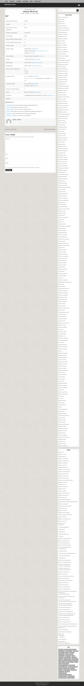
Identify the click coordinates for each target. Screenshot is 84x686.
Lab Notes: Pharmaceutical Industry (65, 613)
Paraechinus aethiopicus (63, 200)
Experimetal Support (63, 527)
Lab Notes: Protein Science (63, 621)
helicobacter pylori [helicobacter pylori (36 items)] (63, 665)
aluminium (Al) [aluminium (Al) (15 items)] (68, 651)
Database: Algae (61, 456)
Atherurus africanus (62, 260)
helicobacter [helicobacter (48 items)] (65, 663)
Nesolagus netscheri (62, 430)
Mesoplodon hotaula (62, 90)
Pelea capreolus (61, 40)
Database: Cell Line (62, 473)
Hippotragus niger (62, 155)
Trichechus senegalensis (63, 105)
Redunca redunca (62, 43)
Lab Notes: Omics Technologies (64, 611)
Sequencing (61, 557)
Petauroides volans (62, 204)
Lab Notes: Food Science (63, 578)
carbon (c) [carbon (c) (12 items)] (68, 655)
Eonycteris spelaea (62, 264)
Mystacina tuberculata (62, 103)
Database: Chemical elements (30, 9)
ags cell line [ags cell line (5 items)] (61, 651)
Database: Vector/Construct (63, 518)
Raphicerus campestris (63, 34)
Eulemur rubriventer (62, 139)
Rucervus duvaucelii (62, 348)
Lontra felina (61, 131)
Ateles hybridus (61, 142)
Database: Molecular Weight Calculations (66, 501)
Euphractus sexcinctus (63, 217)
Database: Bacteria (62, 467)
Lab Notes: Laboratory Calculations (65, 596)
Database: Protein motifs (63, 512)
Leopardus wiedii (61, 224)
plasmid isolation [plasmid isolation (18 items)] (62, 673)
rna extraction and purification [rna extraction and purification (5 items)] (65, 674)
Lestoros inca (61, 389)
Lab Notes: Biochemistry (63, 542)
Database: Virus (61, 521)
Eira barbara (61, 221)
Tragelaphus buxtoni (62, 170)
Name (6, 154)
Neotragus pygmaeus (62, 161)
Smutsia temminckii (62, 232)
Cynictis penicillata (62, 333)
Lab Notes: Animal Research (64, 538)
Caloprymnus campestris (63, 55)
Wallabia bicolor (61, 180)
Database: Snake (61, 516)
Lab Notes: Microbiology (63, 600)
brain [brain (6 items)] (67, 654)
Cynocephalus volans (62, 236)
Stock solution (62, 639)
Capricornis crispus (62, 25)
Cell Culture (61, 548)
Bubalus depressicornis (63, 394)
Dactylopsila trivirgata (62, 206)
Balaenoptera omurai (62, 297)
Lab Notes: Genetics (62, 582)
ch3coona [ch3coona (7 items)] (61, 657)
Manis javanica (61, 411)
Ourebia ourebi (61, 23)
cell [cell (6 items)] (73, 655)
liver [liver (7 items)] (60, 668)
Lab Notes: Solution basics (64, 569)
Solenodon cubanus (62, 368)
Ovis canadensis (61, 376)
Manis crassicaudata (62, 234)
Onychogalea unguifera (63, 75)
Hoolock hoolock (61, 320)
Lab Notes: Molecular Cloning (65, 605)
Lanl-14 (32, 53)
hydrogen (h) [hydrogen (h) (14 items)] (72, 665)
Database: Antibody (62, 462)
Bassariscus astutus (62, 331)
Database (60, 452)
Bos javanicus (61, 396)
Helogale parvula (61, 335)
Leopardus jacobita (62, 316)
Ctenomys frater (61, 417)
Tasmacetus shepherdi (63, 295)
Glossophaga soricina (62, 269)
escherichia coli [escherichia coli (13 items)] (69, 662)
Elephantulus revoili (62, 81)
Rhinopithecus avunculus (63, 323)
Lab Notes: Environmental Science (65, 576)
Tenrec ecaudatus (62, 189)
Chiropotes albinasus (62, 301)
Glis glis (60, 407)
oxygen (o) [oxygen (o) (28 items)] (61, 671)
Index (31, 1)
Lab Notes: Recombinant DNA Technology (66, 623)
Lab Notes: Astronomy (62, 540)
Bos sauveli (60, 398)
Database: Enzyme (62, 486)
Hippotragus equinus (62, 157)
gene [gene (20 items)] (76, 662)
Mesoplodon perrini (62, 111)
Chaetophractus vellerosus (63, 415)
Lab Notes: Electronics (63, 594)
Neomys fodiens (61, 379)
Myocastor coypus (62, 419)
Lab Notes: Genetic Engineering (64, 580)
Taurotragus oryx (61, 152)
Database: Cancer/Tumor (63, 469)
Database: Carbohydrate (63, 471)
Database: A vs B (61, 454)
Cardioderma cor (61, 441)
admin (23, 13)
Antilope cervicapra (62, 146)
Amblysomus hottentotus (63, 88)
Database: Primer (61, 510)
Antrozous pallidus (62, 275)
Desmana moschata (62, 366)
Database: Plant (61, 508)
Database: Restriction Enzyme (64, 514)
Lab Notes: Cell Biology (63, 564)
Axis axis (60, 351)
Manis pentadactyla (62, 413)
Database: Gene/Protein (63, 493)
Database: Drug (61, 484)
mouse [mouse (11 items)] (60, 670)
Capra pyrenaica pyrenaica (63, 30)
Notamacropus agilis (62, 183)
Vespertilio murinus (62, 101)
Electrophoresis (62, 551)
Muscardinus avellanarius (63, 239)
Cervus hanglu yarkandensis (64, 60)
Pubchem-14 (37, 92)
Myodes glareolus (62, 400)
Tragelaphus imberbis (62, 178)
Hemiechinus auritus (62, 383)
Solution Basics (61, 641)
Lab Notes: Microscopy (63, 555)
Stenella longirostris (62, 122)
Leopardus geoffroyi (62, 318)
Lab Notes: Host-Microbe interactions (66, 601)
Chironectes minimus (62, 387)
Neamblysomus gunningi (63, 86)
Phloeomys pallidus (62, 426)
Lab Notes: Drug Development (65, 615)
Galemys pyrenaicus (62, 195)
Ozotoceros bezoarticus (63, 17)
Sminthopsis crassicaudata (63, 245)
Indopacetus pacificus (62, 107)
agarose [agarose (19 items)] (61, 649)
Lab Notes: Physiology (62, 617)
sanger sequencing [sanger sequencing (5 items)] (63, 676)
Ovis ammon (61, 342)
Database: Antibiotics (62, 460)
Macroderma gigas (62, 443)
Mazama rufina (61, 19)
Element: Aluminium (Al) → (50, 129)
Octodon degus (61, 402)
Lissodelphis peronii (62, 127)
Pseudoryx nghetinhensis (63, 424)
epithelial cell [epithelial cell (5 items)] (62, 662)
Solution (61, 637)
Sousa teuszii (61, 284)
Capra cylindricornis (62, 32)
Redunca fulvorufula (62, 47)
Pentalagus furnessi (62, 355)
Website (7, 163)
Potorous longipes (62, 66)
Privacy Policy (37, 1)
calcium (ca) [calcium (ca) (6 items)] (61, 655)
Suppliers (61, 531)
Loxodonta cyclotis (62, 359)
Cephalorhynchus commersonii (64, 282)
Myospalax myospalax (62, 254)
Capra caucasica (61, 372)
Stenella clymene (61, 144)
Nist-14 (45, 51)
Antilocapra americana (63, 148)
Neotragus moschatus (62, 163)
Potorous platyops (62, 53)
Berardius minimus (62, 94)
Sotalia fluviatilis (61, 286)
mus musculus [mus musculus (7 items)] (67, 670)
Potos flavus (60, 329)
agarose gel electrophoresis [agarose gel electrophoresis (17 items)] (70, 649)
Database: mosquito (62, 503)
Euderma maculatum (62, 273)
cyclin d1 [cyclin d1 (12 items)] (74, 657)
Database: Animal (62, 458)
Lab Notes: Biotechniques (63, 547)
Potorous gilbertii (61, 58)
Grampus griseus (61, 432)
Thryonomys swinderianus (63, 208)
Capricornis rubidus (62, 49)
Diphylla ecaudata (62, 439)
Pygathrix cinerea (62, 325)
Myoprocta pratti (61, 211)
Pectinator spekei (61, 241)
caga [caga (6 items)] (71, 654)
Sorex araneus (61, 381)
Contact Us (12, 1)
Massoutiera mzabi (62, 230)
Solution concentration (63, 643)
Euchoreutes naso (62, 404)
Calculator (61, 597)
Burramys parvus (62, 202)
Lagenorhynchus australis (63, 288)
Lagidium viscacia (62, 213)
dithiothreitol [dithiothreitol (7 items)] (75, 659)
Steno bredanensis (62, 129)
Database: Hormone (62, 495)
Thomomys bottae (62, 228)
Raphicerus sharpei (62, 36)
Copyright (19, 1)
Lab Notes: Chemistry (62, 568)
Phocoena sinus (61, 310)
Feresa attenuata (61, 120)
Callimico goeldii (61, 303)
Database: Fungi (61, 491)
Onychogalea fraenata (62, 79)
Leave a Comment (36, 13)
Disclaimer (25, 1)
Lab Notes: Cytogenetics (63, 571)
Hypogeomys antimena (63, 428)
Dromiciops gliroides (62, 391)
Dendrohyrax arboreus (63, 361)
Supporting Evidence (63, 534)
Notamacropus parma (62, 185)
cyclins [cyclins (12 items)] (61, 659)
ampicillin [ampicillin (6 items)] (75, 651)
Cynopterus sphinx (62, 262)
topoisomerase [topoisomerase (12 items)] (70, 678)
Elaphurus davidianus (62, 353)
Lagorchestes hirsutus (63, 71)
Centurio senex (61, 271)
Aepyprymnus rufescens (63, 174)
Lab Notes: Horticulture (63, 586)
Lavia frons (60, 277)
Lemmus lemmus (62, 422)
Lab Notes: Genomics (62, 584)
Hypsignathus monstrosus (63, 437)
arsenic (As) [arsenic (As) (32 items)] (61, 654)
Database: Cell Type (62, 475)
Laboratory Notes (10, 4)
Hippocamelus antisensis (63, 62)
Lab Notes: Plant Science (63, 619)
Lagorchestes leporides (63, 51)
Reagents (60, 633)
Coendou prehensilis (62, 258)
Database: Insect (61, 497)
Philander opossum (62, 385)
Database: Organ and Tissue (64, 506)
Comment (7, 138)
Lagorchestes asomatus (63, 73)
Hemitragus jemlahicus (63, 370)
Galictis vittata (61, 219)
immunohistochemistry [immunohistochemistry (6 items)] (72, 666)
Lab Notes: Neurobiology (63, 609)
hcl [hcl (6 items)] (60, 663)
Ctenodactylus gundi (62, 409)
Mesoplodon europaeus (63, 292)
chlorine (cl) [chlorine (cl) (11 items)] (67, 657)
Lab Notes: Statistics (62, 629)
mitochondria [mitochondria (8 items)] (66, 668)
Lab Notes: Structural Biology (64, 631)
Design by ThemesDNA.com (42, 684)
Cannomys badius (62, 251)
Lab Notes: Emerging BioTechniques (66, 553)
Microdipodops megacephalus (64, 226)
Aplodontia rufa (61, 247)
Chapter (60, 524)
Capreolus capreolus (62, 344)
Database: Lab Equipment (63, 499)
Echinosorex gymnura (63, 198)
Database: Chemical (62, 478)
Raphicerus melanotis (62, 38)
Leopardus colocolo (62, 314)
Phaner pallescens (62, 305)
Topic (60, 536)
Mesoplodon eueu (62, 92)
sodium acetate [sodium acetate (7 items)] (71, 676)
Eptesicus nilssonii (62, 99)
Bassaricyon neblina (62, 327)
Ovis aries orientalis (62, 374)
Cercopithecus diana (62, 299)
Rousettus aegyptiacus (63, 445)
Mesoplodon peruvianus (63, 109)
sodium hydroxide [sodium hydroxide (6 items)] (62, 678)
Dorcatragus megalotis (63, 159)
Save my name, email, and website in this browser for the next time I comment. (23, 167)
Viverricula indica (62, 133)
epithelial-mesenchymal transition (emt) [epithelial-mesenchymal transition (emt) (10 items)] (70, 660)
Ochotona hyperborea (62, 357)
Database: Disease (62, 482)
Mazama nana (61, 21)
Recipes (60, 635)
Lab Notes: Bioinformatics (63, 545)
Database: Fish (61, 488)
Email (6, 158)
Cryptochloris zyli (62, 84)
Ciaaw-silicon (39, 51)
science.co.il (10, 115)
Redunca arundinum (62, 45)
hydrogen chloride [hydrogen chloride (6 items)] (63, 666)
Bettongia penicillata (62, 176)
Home (6, 1)
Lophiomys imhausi (62, 249)
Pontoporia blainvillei (62, 290)
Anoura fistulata (61, 267)
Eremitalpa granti (62, 191)
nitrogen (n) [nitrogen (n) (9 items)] (73, 670)
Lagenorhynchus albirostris (64, 114)
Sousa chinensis (61, 124)
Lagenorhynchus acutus (63, 116)
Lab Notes (60, 523)
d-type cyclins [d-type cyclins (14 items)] (67, 659)
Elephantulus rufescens (63, 193)
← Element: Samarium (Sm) (10, 129)
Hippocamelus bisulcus (63, 64)
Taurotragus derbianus (63, 165)
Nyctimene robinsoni (62, 435)
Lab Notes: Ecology (62, 574)
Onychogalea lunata (62, 77)
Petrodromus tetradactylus (63, 96)
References (61, 529)
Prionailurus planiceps (63, 340)
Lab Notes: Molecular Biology (64, 603)
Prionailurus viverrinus (63, 338)
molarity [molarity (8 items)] (72, 668)
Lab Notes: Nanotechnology (64, 607)
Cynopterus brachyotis (63, 279)
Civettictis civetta (61, 135)
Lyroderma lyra (61, 215)
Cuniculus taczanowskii (63, 256)
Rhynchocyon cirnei (62, 363)
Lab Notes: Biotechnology (63, 560)
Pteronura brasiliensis (62, 150)
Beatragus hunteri (62, 172)
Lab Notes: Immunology (63, 589)
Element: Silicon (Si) (30, 12)
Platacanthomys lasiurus (63, 243)
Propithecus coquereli (62, 137)
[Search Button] (79, 5)
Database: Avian (61, 465)
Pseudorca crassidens (62, 118)
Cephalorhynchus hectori (63, 312)
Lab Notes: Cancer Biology (63, 562)
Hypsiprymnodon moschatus (64, 187)
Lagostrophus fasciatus (63, 68)
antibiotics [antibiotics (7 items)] (71, 652)
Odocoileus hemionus (62, 346)
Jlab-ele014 (34, 48)
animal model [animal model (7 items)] (62, 652)
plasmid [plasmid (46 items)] (67, 671)
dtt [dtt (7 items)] (60, 660)
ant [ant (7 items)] (67, 652)
